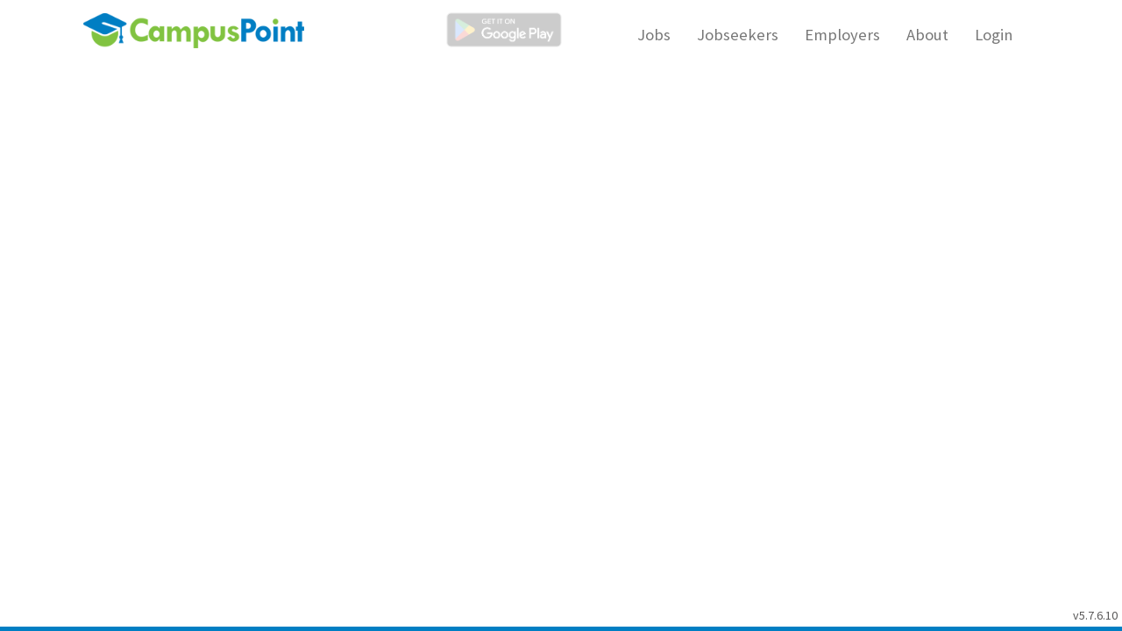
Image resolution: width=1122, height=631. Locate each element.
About (927, 35)
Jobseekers (737, 35)
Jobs (654, 35)
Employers (842, 35)
